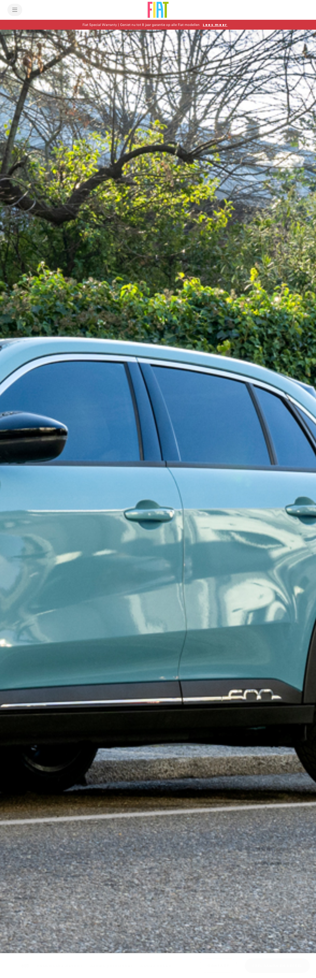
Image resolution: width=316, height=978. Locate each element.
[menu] (15, 10)
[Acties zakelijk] (158, 965)
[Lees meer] (215, 24)
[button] (158, 25)
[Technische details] (60, 965)
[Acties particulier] (111, 965)
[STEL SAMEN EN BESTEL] (277, 965)
